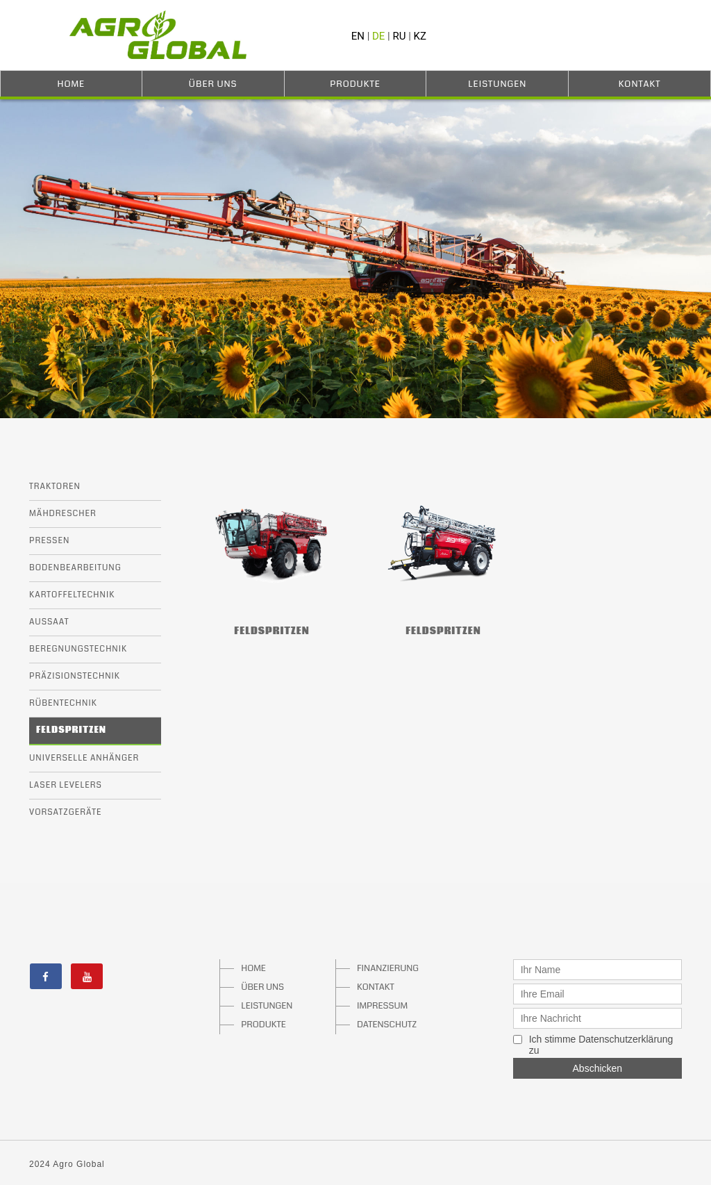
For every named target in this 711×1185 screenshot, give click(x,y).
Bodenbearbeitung (75, 568)
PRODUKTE (263, 1024)
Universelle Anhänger (84, 758)
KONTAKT (375, 987)
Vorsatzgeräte (65, 812)
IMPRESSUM (382, 1006)
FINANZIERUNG (383, 968)
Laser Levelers (65, 785)
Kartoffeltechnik (72, 595)
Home (71, 84)
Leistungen (497, 84)
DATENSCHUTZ (383, 1024)
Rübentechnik (63, 703)
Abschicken (598, 1068)
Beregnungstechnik (78, 649)
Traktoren (55, 486)
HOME (253, 968)
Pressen (49, 541)
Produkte (355, 84)
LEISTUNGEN (266, 1006)
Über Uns (213, 84)
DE (378, 36)
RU (399, 36)
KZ (420, 36)
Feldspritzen (71, 730)
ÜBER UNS (262, 987)
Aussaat (49, 622)
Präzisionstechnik (74, 676)
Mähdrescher (63, 514)
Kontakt (640, 84)
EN (358, 36)
